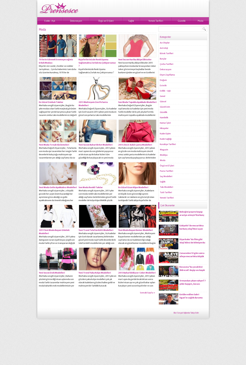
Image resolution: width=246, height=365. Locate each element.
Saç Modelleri (166, 176)
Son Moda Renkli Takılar (91, 187)
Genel (162, 96)
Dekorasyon (76, 20)
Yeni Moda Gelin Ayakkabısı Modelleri (58, 187)
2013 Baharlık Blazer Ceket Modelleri (137, 273)
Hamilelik (164, 117)
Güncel (163, 101)
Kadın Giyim (165, 133)
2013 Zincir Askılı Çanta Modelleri (135, 145)
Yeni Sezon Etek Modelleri (52, 273)
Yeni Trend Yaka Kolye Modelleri (95, 273)
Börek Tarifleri (166, 53)
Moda (200, 20)
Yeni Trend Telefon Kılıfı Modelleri (96, 230)
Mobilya (163, 155)
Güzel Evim (165, 107)
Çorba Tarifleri (166, 64)
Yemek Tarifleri (155, 20)
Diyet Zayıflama (167, 75)
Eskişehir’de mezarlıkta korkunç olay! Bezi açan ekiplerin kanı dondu (191, 228)
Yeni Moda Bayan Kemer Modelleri (135, 230)
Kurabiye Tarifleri (168, 144)
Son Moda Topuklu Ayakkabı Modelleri (137, 102)
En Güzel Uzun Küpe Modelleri (133, 187)
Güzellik (182, 20)
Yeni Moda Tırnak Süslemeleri (54, 145)
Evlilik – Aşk (49, 20)
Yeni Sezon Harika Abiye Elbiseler (135, 59)
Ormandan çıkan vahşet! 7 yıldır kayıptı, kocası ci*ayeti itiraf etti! (192, 283)
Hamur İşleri (165, 123)
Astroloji (164, 48)
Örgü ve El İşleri (106, 20)
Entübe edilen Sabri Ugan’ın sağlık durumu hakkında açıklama (191, 297)
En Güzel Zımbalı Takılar (51, 102)
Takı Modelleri (166, 187)
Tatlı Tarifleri (166, 192)
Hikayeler (164, 128)
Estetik (163, 85)
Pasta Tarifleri (166, 171)
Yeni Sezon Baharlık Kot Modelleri (96, 145)
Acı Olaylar (165, 42)
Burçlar (163, 59)
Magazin (164, 149)
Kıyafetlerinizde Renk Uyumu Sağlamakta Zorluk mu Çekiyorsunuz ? (97, 62)
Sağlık (131, 20)
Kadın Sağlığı (166, 139)
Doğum (163, 80)
